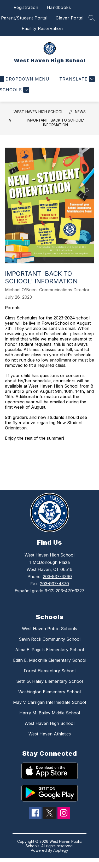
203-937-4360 (57, 576)
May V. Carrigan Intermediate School (49, 702)
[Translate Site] (76, 79)
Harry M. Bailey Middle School (49, 712)
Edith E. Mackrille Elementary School (49, 660)
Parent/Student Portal (24, 18)
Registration (26, 7)
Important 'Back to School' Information (55, 122)
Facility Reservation (42, 28)
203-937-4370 (54, 583)
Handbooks (59, 7)
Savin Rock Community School (49, 639)
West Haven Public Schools (49, 628)
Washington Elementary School (49, 691)
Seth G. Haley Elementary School (49, 681)
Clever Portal (70, 18)
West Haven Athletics (49, 733)
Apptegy (60, 850)
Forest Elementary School (49, 670)
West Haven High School (38, 111)
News (80, 111)
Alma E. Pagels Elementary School (49, 649)
